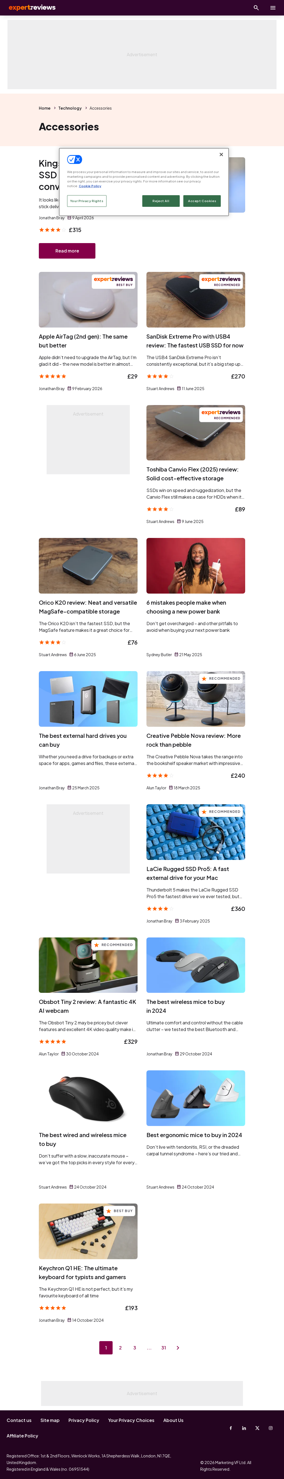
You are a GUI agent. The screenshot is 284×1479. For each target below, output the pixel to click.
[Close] (221, 154)
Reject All (161, 201)
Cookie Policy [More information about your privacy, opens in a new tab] (90, 186)
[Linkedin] (244, 1428)
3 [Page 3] (134, 1348)
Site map (50, 1420)
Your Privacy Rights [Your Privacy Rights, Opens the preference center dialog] (86, 201)
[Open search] (256, 7)
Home (44, 107)
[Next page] (178, 1347)
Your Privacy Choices (131, 1420)
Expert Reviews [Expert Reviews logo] (28, 7)
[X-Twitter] (257, 1428)
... (149, 1348)
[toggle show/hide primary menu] (273, 7)
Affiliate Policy (22, 1436)
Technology (70, 107)
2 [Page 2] (120, 1348)
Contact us (19, 1420)
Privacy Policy (84, 1420)
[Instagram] (270, 1428)
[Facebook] (230, 1428)
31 (163, 1348)
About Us (173, 1420)
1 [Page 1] (106, 1348)
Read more (67, 251)
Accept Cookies (202, 201)
